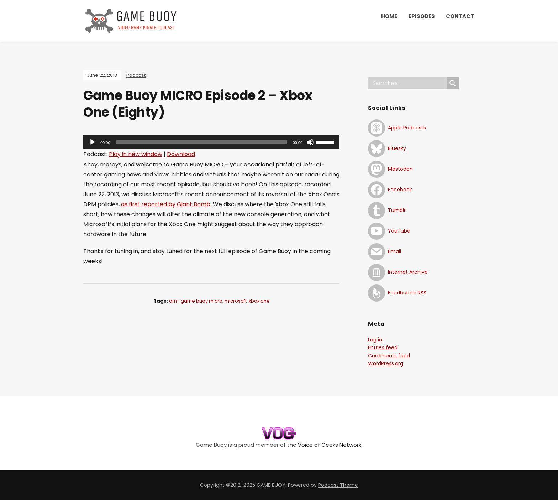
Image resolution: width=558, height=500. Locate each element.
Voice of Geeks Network (329, 444)
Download (181, 154)
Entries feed (383, 347)
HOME (389, 16)
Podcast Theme (338, 485)
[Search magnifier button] (453, 83)
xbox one (259, 301)
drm (174, 301)
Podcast (136, 75)
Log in (375, 339)
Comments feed (389, 355)
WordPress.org (385, 363)
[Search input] (409, 83)
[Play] (92, 142)
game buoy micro (201, 301)
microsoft (236, 301)
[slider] (201, 142)
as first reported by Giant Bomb (165, 204)
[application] (211, 142)
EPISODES (422, 16)
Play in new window (135, 154)
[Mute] (310, 142)
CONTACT (460, 16)
